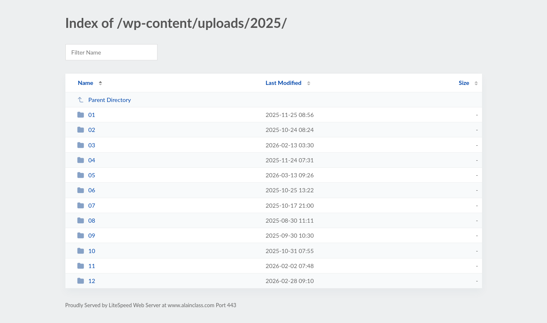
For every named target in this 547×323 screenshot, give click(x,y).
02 (86, 129)
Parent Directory (104, 99)
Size (464, 82)
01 (86, 114)
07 (86, 205)
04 (86, 160)
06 (86, 190)
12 (86, 280)
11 (86, 265)
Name (85, 82)
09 (86, 235)
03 (86, 145)
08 (86, 220)
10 (86, 250)
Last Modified (284, 82)
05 (86, 175)
